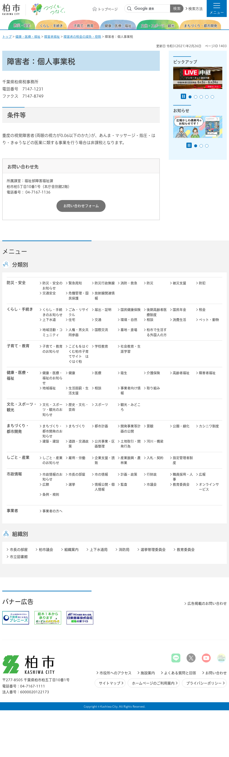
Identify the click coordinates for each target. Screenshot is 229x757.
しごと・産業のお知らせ (52, 460)
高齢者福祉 (181, 373)
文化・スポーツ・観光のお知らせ (52, 409)
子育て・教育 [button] (18, 346)
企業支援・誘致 (105, 460)
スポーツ (101, 404)
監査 (124, 484)
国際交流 (101, 329)
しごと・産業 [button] (18, 457)
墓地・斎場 (129, 329)
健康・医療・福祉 (27, 36)
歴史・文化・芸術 (79, 407)
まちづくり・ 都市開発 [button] (18, 428)
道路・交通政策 (79, 444)
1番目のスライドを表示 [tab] (190, 97)
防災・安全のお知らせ (52, 285)
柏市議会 (46, 549)
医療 (98, 373)
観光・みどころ (131, 407)
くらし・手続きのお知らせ (52, 312)
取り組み (153, 388)
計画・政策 (129, 474)
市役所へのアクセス (115, 673)
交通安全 (49, 293)
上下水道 (49, 319)
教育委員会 (181, 484)
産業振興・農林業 (131, 460)
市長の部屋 (77, 474)
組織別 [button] (20, 534)
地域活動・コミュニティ (52, 332)
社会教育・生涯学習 (131, 349)
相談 (150, 319)
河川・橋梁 (155, 441)
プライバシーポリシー (204, 683)
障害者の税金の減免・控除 (82, 36)
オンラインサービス (209, 487)
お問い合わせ (216, 673)
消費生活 (179, 319)
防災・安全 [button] (16, 283)
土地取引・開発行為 (131, 444)
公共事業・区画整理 (105, 444)
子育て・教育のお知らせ (52, 349)
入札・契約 (155, 458)
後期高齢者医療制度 (157, 312)
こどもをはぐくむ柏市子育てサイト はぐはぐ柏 (79, 354)
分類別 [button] (20, 264)
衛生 (124, 373)
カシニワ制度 (209, 426)
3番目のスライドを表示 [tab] (201, 97)
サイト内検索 (129, 8)
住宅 (72, 319)
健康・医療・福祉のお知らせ (52, 378)
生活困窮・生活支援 (79, 390)
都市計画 (101, 426)
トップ (7, 36)
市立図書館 (19, 557)
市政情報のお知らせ (52, 477)
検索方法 (195, 9)
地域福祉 (49, 388)
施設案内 (148, 673)
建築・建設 (50, 441)
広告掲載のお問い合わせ (207, 603)
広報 (202, 474)
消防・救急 (129, 283)
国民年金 (179, 309)
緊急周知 (75, 283)
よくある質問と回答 (180, 673)
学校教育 (101, 346)
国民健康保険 (131, 309)
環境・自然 (129, 319)
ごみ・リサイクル (79, 312)
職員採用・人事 (183, 477)
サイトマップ (109, 683)
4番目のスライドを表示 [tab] (206, 97)
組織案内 (71, 549)
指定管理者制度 (183, 460)
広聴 (45, 484)
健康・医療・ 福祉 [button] (18, 375)
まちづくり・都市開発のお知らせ (52, 431)
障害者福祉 (52, 36)
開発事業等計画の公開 (131, 428)
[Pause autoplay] (183, 96)
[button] (217, 8)
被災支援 (179, 283)
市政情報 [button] (14, 474)
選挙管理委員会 (153, 549)
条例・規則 (50, 494)
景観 (150, 426)
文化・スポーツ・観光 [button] (22, 407)
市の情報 (101, 474)
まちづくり (77, 426)
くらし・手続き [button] (20, 309)
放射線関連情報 (105, 295)
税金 (202, 309)
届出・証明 (103, 309)
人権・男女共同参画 (79, 332)
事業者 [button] (12, 510)
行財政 (152, 474)
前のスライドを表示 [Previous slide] (5, 24)
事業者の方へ (52, 511)
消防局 (124, 549)
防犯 (202, 283)
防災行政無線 (105, 283)
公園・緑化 (181, 426)
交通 (98, 319)
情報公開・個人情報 (105, 487)
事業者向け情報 (131, 390)
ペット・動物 (209, 319)
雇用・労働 (77, 458)
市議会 (152, 484)
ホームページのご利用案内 (153, 683)
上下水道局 (99, 549)
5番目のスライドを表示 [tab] (212, 97)
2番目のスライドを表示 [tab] (195, 97)
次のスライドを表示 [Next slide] (224, 24)
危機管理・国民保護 (79, 295)
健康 (72, 373)
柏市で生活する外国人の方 (157, 332)
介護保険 (153, 373)
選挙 (72, 484)
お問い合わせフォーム (81, 206)
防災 (150, 283)
